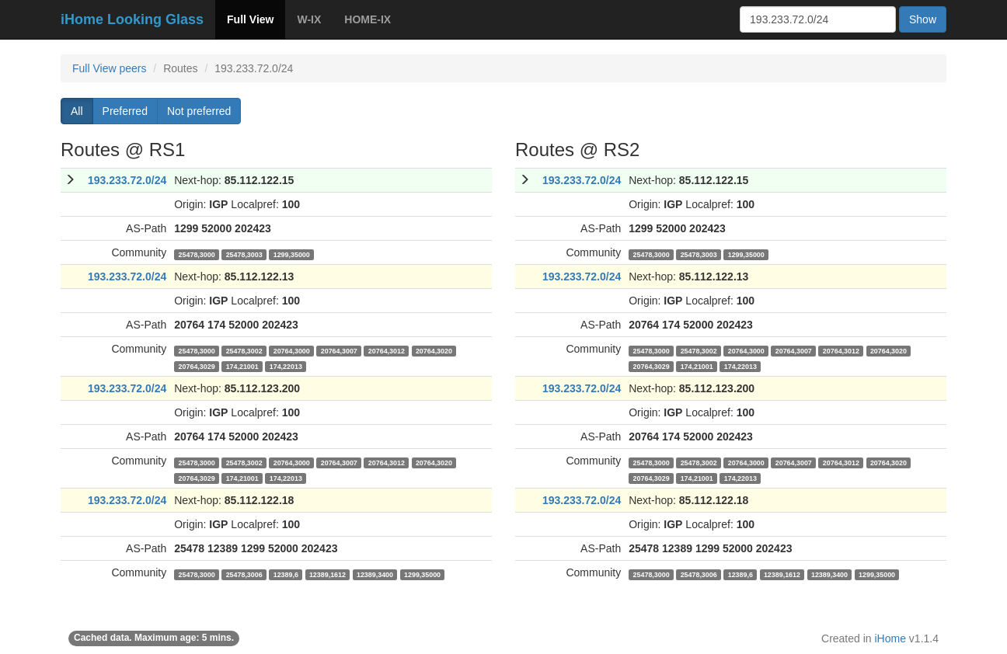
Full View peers (109, 68)
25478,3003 (244, 254)
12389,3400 (375, 574)
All (77, 111)
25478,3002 (244, 350)
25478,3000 (197, 254)
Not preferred (199, 111)
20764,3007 (339, 350)
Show (922, 19)
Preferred (125, 111)
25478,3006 (244, 574)
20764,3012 (386, 350)
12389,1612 (327, 574)
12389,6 (286, 574)
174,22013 (286, 366)
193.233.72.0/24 (127, 180)
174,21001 (242, 366)
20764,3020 (434, 350)
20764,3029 (197, 366)
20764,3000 (292, 350)
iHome (890, 638)
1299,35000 (292, 254)
